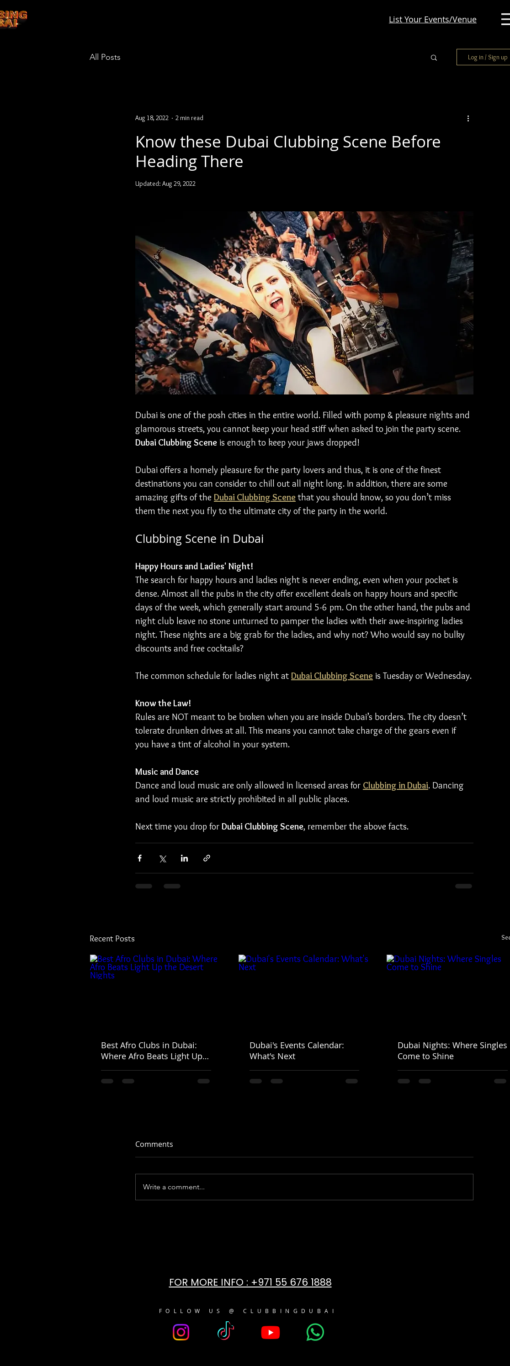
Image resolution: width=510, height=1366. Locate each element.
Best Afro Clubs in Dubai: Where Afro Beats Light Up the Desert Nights (151, 1050)
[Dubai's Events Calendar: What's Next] (305, 992)
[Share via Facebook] (139, 858)
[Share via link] (206, 858)
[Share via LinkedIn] (184, 858)
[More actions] (467, 117)
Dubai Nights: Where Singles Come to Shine (452, 1050)
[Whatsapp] (315, 1332)
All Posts (105, 57)
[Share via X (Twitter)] (162, 858)
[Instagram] (181, 1332)
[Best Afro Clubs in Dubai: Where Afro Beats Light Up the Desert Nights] (156, 992)
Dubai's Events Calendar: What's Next (297, 1050)
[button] (434, 57)
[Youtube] (271, 1332)
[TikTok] (226, 1332)
